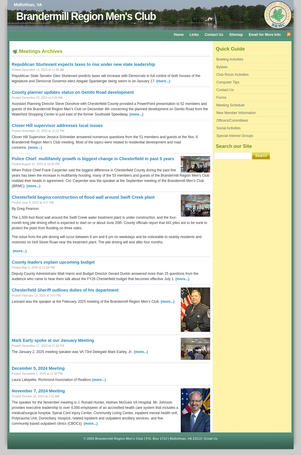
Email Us (210, 438)
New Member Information (236, 113)
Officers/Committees (232, 120)
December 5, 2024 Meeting (38, 368)
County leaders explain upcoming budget (53, 262)
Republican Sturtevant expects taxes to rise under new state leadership (83, 64)
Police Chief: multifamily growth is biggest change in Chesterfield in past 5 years (93, 158)
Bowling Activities (229, 59)
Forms (221, 98)
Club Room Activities (232, 75)
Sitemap (236, 35)
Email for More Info (265, 35)
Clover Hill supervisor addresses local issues (57, 125)
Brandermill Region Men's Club (86, 16)
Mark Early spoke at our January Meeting (53, 340)
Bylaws (222, 67)
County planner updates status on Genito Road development (73, 92)
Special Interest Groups (234, 136)
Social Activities (228, 128)
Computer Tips (227, 82)
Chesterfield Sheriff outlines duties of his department (65, 290)
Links (194, 35)
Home (179, 35)
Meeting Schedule (230, 105)
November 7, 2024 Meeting (38, 391)
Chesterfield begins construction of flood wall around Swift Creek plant (83, 197)
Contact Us (214, 35)
